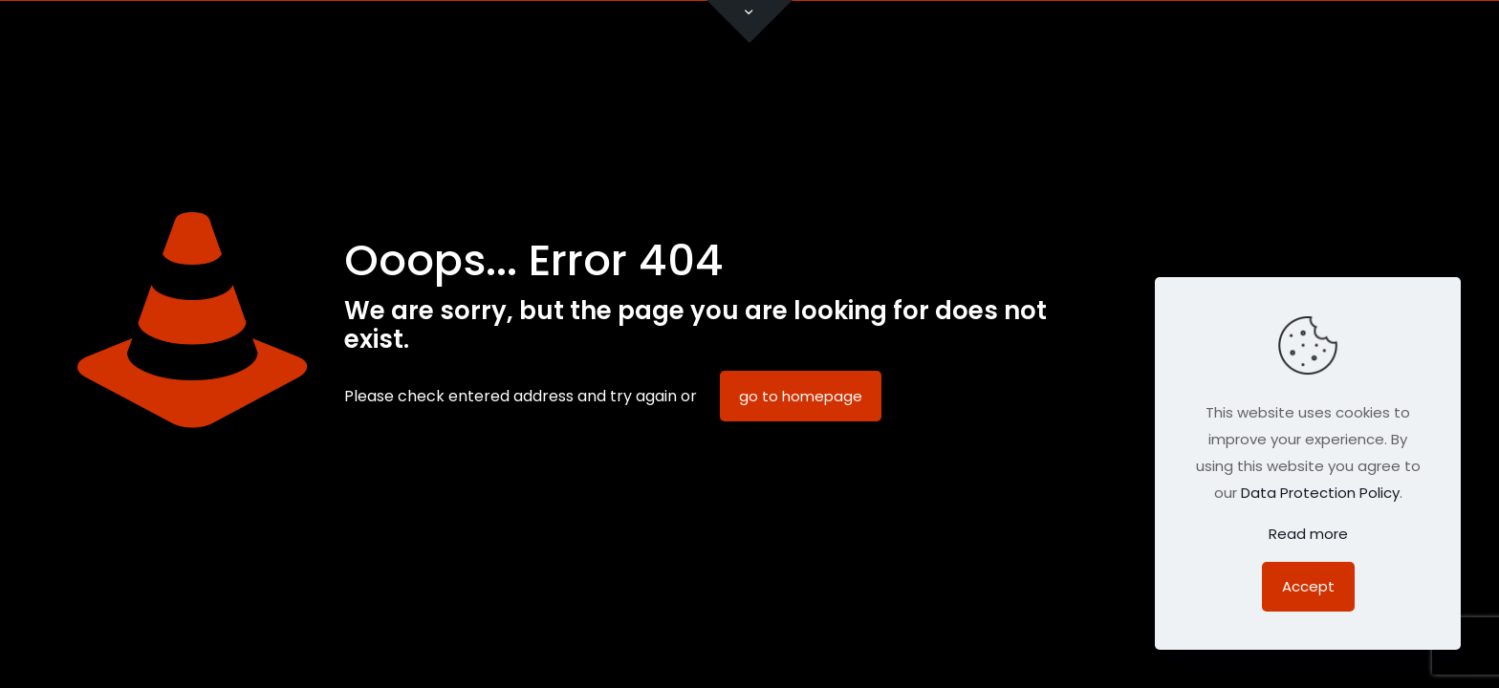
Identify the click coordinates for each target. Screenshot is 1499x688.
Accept (1308, 586)
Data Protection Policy (1320, 493)
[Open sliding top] (749, 21)
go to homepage (800, 396)
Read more (1308, 534)
